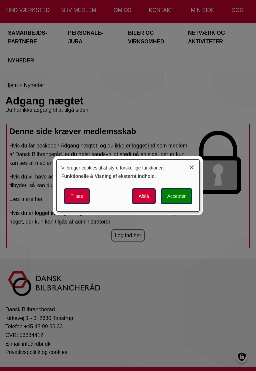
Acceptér (176, 196)
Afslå (144, 196)
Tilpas (77, 196)
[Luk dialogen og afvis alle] (192, 166)
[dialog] (128, 185)
